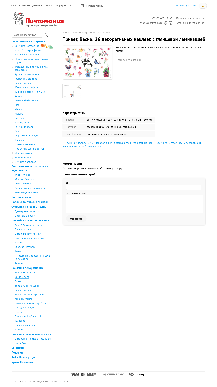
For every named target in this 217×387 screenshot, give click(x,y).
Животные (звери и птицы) (30, 91)
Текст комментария (76, 193)
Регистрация (182, 5)
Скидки (48, 5)
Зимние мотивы (24, 157)
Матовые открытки (25, 153)
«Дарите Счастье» (25, 179)
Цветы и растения (25, 144)
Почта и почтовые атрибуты (30, 303)
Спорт (18, 131)
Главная (65, 32)
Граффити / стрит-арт (26, 78)
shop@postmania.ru (151, 22)
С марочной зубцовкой (28, 316)
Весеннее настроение (27, 45)
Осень (18, 281)
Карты (18, 96)
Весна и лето (22, 276)
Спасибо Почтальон (26, 246)
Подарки (17, 352)
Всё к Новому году (23, 357)
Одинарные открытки (27, 211)
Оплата (26, 5)
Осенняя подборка (25, 161)
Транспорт (20, 139)
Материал (71, 126)
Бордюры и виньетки (27, 285)
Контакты (73, 5)
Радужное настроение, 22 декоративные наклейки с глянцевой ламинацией (109, 142)
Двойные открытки (25, 215)
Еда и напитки (23, 83)
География (60, 5)
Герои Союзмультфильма (28, 50)
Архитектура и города (27, 74)
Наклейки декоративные (27, 268)
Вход (193, 5)
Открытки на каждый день (28, 207)
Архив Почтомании (23, 362)
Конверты (17, 348)
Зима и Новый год (25, 272)
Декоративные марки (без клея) (33, 338)
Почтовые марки (22, 197)
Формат (70, 119)
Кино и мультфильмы (26, 192)
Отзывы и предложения (190, 22)
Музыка (19, 113)
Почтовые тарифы (92, 5)
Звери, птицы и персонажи (30, 294)
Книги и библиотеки (26, 100)
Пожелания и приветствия (30, 238)
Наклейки (20, 343)
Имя (68, 182)
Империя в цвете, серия (28, 54)
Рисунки (19, 118)
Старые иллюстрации (27, 135)
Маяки (18, 109)
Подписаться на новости (190, 18)
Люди (18, 104)
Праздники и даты (25, 307)
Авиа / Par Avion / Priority (28, 225)
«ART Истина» (22, 174)
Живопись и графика (26, 87)
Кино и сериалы (24, 298)
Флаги (18, 251)
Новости (15, 5)
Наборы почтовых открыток (29, 202)
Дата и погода (23, 229)
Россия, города (23, 122)
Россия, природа (24, 126)
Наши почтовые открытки (28, 41)
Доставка (37, 5)
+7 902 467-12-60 (162, 18)
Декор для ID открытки (28, 233)
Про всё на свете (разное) (29, 148)
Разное (19, 263)
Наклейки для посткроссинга (30, 220)
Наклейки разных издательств (31, 334)
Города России (23, 183)
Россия (18, 242)
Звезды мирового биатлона (30, 188)
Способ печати (73, 133)
